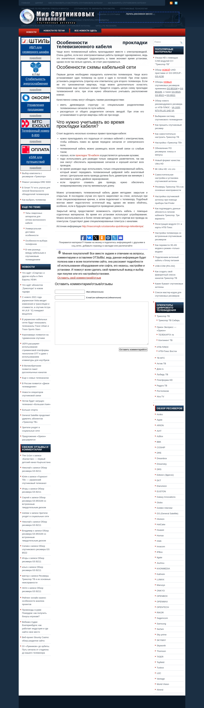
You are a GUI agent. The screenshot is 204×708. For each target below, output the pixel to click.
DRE (159, 453)
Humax (160, 535)
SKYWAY (161, 640)
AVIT (159, 431)
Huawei (160, 530)
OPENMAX (162, 601)
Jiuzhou (160, 563)
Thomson (161, 651)
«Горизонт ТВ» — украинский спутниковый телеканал (34, 479)
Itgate (159, 557)
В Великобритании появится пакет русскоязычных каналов (34, 369)
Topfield (160, 662)
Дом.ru (160, 369)
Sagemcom (162, 618)
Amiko (160, 414)
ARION (160, 425)
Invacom (161, 546)
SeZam (160, 629)
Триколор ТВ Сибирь (169, 320)
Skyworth (161, 645)
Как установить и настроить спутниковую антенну (75, 3)
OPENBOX (162, 596)
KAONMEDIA (163, 568)
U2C (159, 673)
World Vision (163, 684)
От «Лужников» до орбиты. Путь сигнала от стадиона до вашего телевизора (36, 649)
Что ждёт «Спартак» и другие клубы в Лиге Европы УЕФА (33, 276)
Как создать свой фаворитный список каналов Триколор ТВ (166, 274)
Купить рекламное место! (139, 13)
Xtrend (160, 689)
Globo (160, 502)
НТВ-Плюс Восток (167, 351)
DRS (159, 469)
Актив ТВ (161, 363)
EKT (159, 480)
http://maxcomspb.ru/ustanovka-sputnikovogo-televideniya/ (112, 226)
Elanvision (162, 486)
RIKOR (160, 612)
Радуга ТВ (162, 385)
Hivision (160, 519)
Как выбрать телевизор (34, 199)
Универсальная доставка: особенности (33, 231)
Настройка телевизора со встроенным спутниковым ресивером (168, 236)
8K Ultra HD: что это (165, 169)
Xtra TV (160, 396)
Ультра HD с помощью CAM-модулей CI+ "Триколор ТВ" (166, 61)
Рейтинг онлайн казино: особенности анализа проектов (34, 601)
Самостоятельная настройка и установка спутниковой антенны (166, 177)
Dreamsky (162, 464)
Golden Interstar (165, 508)
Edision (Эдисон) (165, 475)
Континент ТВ (165, 340)
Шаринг (39, 3)
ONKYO (161, 590)
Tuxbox (160, 667)
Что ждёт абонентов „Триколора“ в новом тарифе (32, 288)
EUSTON (161, 491)
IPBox (160, 552)
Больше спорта (30, 410)
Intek (159, 541)
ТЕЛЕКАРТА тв (166, 334)
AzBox (160, 436)
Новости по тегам (54, 30)
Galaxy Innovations (166, 497)
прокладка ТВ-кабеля (87, 155)
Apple (159, 420)
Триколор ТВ (163, 316)
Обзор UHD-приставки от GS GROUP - (168, 73)
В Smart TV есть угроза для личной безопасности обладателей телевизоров (36, 190)
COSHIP (161, 447)
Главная (25, 3)
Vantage (161, 679)
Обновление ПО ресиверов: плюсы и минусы (165, 151)
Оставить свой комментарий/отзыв (79, 277)
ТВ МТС (161, 358)
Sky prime (161, 634)
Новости (31, 32)
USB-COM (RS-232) (165, 266)
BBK (159, 442)
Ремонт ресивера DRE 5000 (36, 182)
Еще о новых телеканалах (35, 378)
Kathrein (161, 574)
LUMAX (160, 579)
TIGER (160, 656)
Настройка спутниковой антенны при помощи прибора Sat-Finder (167, 199)
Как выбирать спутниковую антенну (127, 3)
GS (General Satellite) (167, 513)
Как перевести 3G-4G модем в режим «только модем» (167, 248)
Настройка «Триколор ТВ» (168, 142)
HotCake (161, 524)
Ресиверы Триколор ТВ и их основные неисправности (36, 579)
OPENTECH (163, 607)
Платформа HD (165, 380)
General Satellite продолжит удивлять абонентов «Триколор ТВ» (36, 418)
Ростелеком (163, 391)
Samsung (161, 623)
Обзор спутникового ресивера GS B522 (35, 549)
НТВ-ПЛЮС (163, 347)
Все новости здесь (86, 30)
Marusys (161, 585)
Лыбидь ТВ (162, 374)
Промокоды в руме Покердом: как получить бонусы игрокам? (34, 613)
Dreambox (162, 458)
